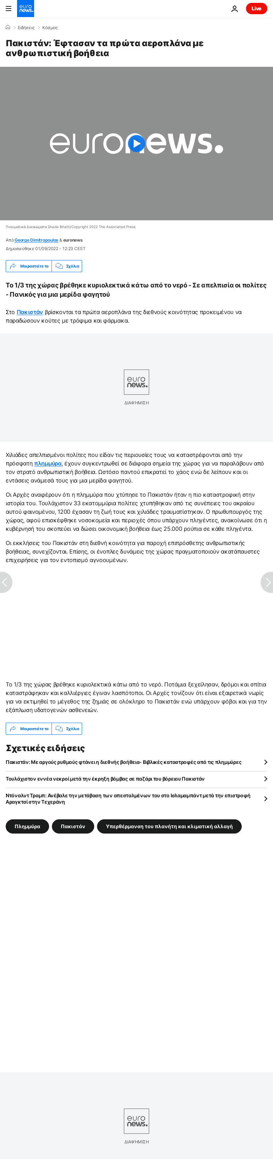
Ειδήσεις (26, 28)
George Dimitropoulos (36, 240)
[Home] (8, 27)
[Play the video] (136, 143)
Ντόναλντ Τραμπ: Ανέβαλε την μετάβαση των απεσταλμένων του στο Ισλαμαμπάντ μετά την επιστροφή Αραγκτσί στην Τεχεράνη (128, 798)
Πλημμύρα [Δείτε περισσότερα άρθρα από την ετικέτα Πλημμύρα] (27, 826)
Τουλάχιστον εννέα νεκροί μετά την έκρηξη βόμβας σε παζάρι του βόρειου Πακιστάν (105, 779)
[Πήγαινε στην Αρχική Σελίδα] (25, 8)
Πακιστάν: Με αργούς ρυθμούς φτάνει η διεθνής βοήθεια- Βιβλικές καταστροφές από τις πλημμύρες (123, 762)
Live (257, 8)
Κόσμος (50, 28)
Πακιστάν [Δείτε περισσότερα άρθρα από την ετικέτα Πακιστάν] (73, 826)
